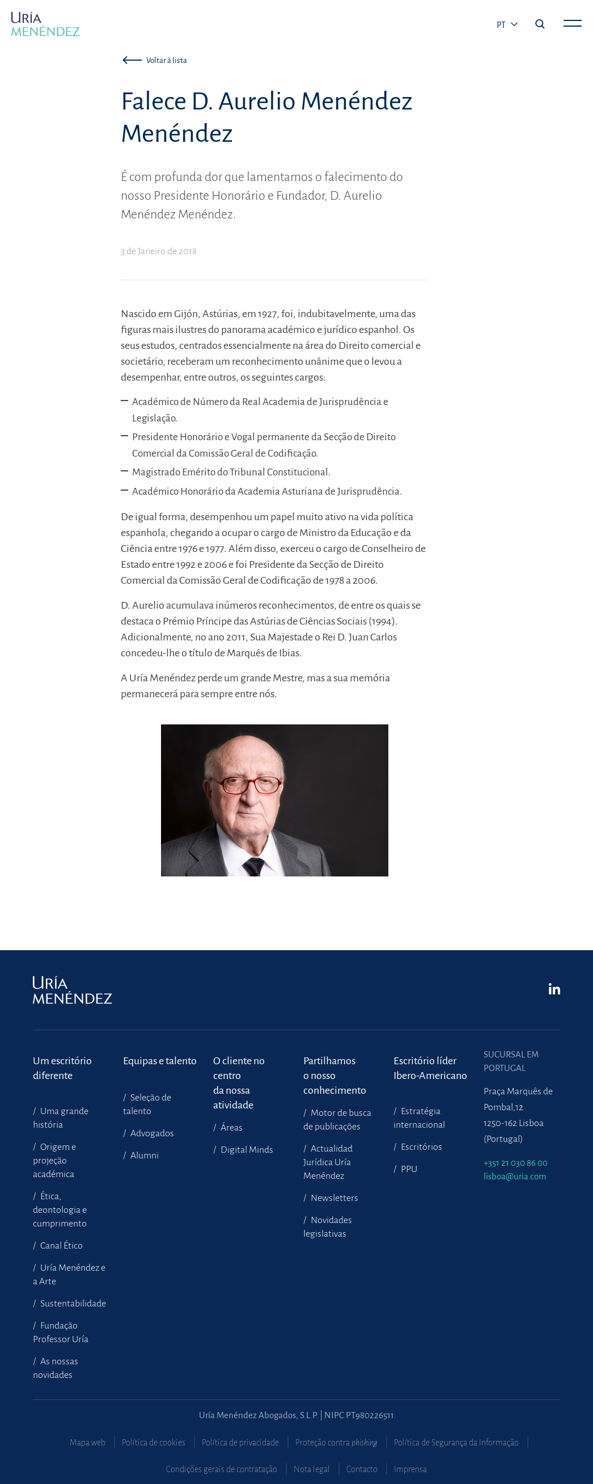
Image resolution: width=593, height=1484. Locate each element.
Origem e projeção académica (54, 1160)
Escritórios (420, 1147)
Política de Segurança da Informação (456, 1442)
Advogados (151, 1133)
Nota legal (312, 1469)
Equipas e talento (160, 1060)
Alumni (144, 1155)
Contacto (362, 1469)
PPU (408, 1169)
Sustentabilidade (72, 1303)
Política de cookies (153, 1442)
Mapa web (87, 1442)
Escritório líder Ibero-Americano (430, 1068)
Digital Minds (246, 1150)
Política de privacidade (240, 1442)
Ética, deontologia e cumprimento (60, 1210)
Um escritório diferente (62, 1068)
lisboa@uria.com (515, 1176)
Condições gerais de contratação (221, 1469)
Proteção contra (336, 1442)
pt (502, 24)
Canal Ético (61, 1246)
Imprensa (410, 1469)
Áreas (231, 1128)
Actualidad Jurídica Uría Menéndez (328, 1162)
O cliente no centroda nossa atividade (239, 1068)
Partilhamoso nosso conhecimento (334, 1068)
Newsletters (333, 1198)
